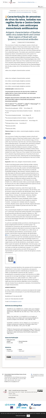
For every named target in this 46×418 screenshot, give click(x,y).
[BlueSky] (9, 397)
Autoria (13, 42)
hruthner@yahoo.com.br (15, 301)
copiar (34, 12)
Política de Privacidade (20, 415)
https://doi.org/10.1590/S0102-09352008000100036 (20, 12)
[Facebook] (13, 397)
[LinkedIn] (11, 397)
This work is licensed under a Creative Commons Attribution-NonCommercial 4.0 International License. (24, 357)
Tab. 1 (7, 235)
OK (28, 415)
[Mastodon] (10, 397)
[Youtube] (14, 397)
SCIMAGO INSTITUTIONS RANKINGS (26, 42)
